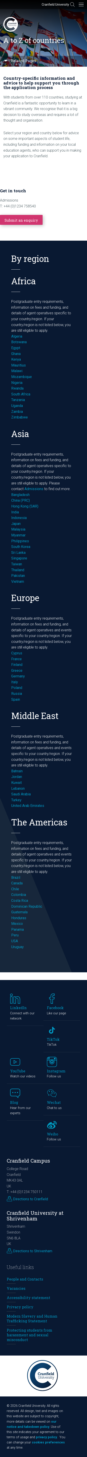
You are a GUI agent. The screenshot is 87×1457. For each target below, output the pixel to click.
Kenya (16, 359)
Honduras (18, 918)
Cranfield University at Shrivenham (35, 1216)
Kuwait (16, 782)
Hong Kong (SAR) (24, 506)
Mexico (17, 923)
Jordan (16, 777)
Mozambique (21, 377)
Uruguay (17, 947)
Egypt (15, 348)
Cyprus (16, 653)
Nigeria (16, 383)
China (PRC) (20, 500)
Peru (15, 935)
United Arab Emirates (27, 806)
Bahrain (17, 771)
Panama (17, 929)
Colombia (18, 895)
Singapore (19, 558)
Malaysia (18, 529)
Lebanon (18, 788)
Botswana (19, 342)
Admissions (33, 489)
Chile (15, 889)
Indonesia (19, 518)
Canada (17, 883)
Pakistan (18, 575)
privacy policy (46, 1437)
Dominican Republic (26, 906)
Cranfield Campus (28, 1160)
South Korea (20, 547)
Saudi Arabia (21, 794)
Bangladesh (20, 495)
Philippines (20, 541)
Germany (18, 676)
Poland (16, 688)
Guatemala (19, 912)
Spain (15, 699)
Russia (16, 693)
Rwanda (17, 388)
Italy (14, 682)
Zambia (17, 411)
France (17, 659)
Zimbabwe (19, 417)
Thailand (17, 570)
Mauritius (18, 365)
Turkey (16, 800)
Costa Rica (19, 900)
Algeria (16, 336)
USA (14, 941)
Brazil (15, 877)
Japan (16, 524)
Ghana (16, 354)
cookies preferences (48, 1442)
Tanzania (18, 400)
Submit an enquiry (21, 220)
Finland (16, 665)
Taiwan (16, 564)
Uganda (17, 406)
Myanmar (18, 535)
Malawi (16, 371)
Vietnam (17, 581)
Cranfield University (55, 4)
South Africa (20, 394)
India (15, 512)
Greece (16, 670)
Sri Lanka (18, 552)
